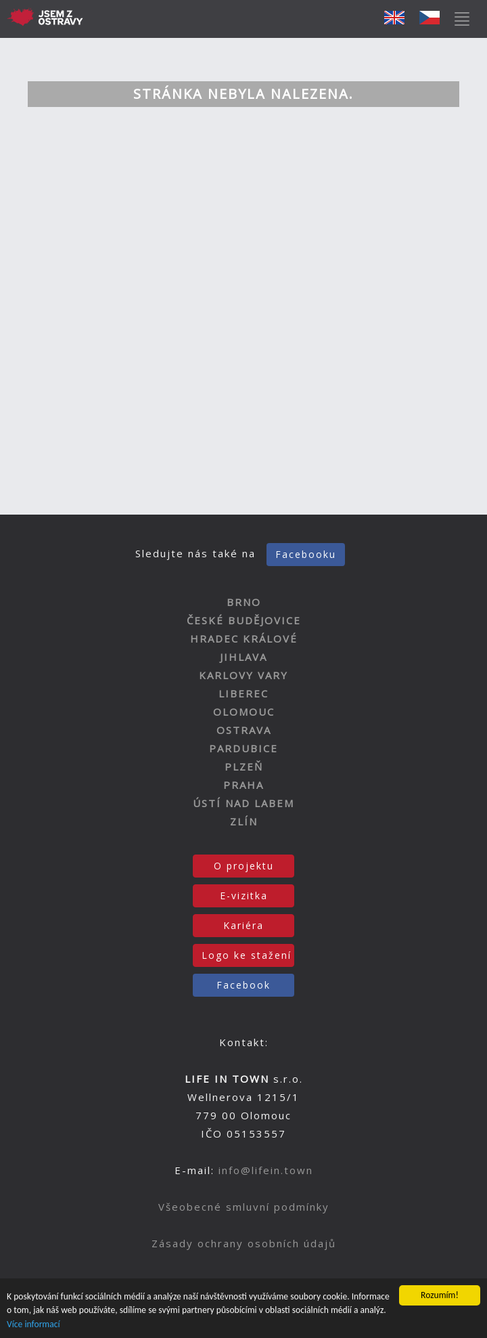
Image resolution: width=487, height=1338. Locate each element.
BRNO (244, 602)
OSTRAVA (243, 730)
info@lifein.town (265, 1170)
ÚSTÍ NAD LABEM (243, 803)
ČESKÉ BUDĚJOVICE (244, 620)
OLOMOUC (244, 711)
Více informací (33, 1325)
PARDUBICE (243, 748)
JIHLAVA (243, 657)
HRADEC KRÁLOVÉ (244, 638)
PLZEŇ (244, 766)
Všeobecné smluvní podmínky (243, 1206)
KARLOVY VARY (243, 675)
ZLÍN (244, 821)
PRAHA (243, 785)
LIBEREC (243, 693)
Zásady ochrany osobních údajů (244, 1243)
